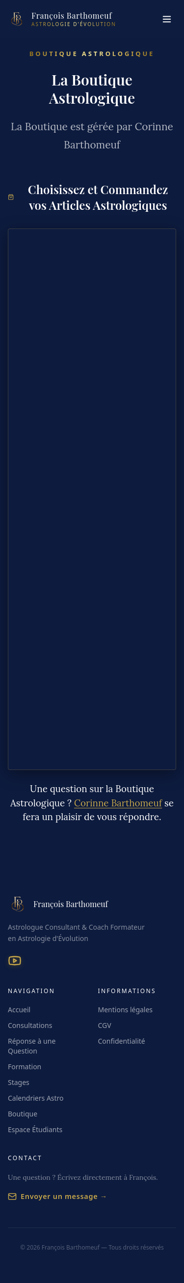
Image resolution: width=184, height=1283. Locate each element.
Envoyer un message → (57, 1196)
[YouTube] (15, 961)
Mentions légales (125, 1009)
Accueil (19, 1009)
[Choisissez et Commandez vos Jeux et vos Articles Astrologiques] (92, 499)
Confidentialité (121, 1041)
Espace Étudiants (35, 1129)
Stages (18, 1082)
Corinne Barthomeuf (118, 803)
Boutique (22, 1113)
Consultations (30, 1025)
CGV (104, 1025)
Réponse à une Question (31, 1045)
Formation (24, 1066)
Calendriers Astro (36, 1098)
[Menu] (167, 19)
